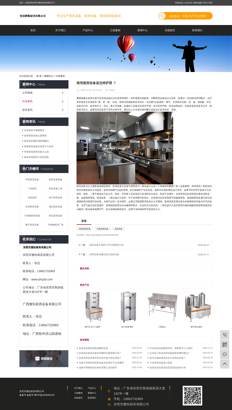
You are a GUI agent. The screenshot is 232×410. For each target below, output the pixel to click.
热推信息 (179, 3)
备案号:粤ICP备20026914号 (41, 395)
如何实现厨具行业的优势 (36, 157)
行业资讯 (60, 76)
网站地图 (198, 3)
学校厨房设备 (32, 179)
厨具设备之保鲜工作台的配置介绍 (106, 245)
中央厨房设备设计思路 (161, 362)
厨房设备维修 (55, 179)
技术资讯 (27, 109)
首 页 (39, 76)
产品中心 (88, 30)
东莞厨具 (32, 197)
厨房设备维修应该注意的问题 (104, 254)
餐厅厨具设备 (32, 224)
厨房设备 (118, 229)
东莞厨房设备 (32, 206)
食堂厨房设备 (55, 215)
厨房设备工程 (55, 188)
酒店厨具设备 (55, 206)
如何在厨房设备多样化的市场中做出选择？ (100, 358)
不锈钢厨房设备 (32, 215)
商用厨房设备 (85, 229)
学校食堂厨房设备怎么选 (36, 151)
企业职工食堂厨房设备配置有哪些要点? (169, 353)
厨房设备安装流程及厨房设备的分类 (168, 367)
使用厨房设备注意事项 (35, 135)
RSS (205, 3)
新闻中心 (142, 30)
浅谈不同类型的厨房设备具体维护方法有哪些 (101, 362)
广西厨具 (32, 188)
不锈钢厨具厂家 (55, 224)
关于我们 (60, 30)
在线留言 (170, 30)
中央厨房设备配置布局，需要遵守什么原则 (171, 348)
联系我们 (197, 30)
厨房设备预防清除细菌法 (36, 141)
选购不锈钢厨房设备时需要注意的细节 (98, 367)
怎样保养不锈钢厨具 (34, 130)
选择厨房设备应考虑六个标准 (38, 146)
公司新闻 (27, 92)
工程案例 (115, 30)
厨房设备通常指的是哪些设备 (93, 348)
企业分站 (188, 3)
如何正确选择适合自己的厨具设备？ (168, 358)
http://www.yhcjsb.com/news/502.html (102, 235)
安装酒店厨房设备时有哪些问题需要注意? (100, 353)
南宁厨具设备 (55, 197)
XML (211, 3)
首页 (33, 30)
